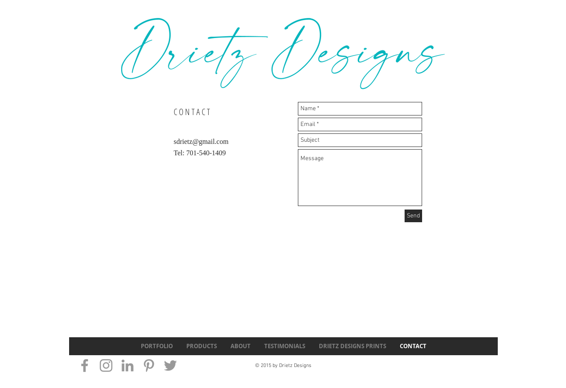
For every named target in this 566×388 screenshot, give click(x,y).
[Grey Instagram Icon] (106, 365)
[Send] (413, 216)
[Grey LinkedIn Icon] (127, 365)
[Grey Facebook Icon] (84, 365)
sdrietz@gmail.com (201, 141)
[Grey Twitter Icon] (170, 365)
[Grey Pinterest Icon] (148, 365)
